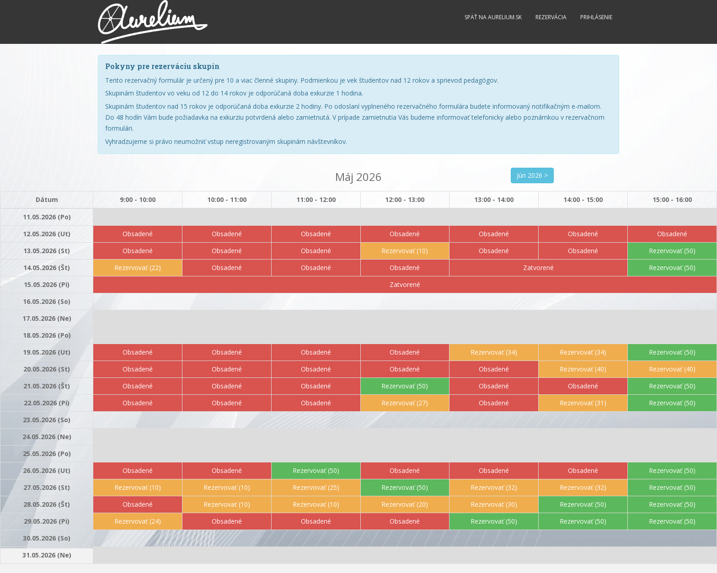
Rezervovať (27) (404, 402)
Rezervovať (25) (316, 487)
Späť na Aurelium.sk (493, 17)
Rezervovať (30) (494, 504)
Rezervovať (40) (583, 369)
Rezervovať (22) (137, 267)
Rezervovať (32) (494, 487)
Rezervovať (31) (583, 402)
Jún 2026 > (532, 175)
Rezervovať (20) (404, 504)
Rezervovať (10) (404, 250)
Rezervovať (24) (137, 521)
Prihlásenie (596, 17)
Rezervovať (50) (672, 250)
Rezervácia (551, 17)
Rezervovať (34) (494, 352)
